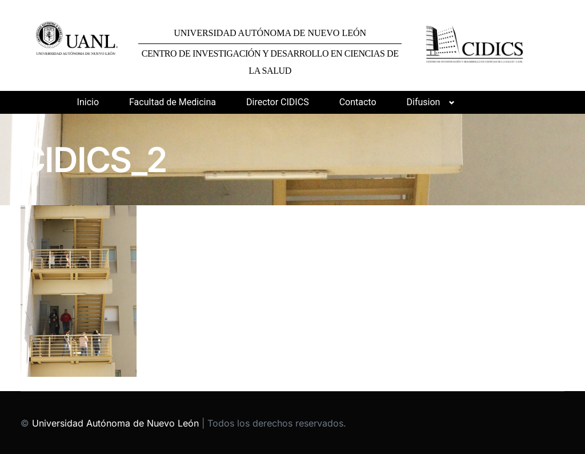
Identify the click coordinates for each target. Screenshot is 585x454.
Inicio (88, 102)
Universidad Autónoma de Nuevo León (115, 423)
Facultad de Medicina (172, 102)
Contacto (357, 102)
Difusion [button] (423, 102)
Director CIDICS (277, 102)
